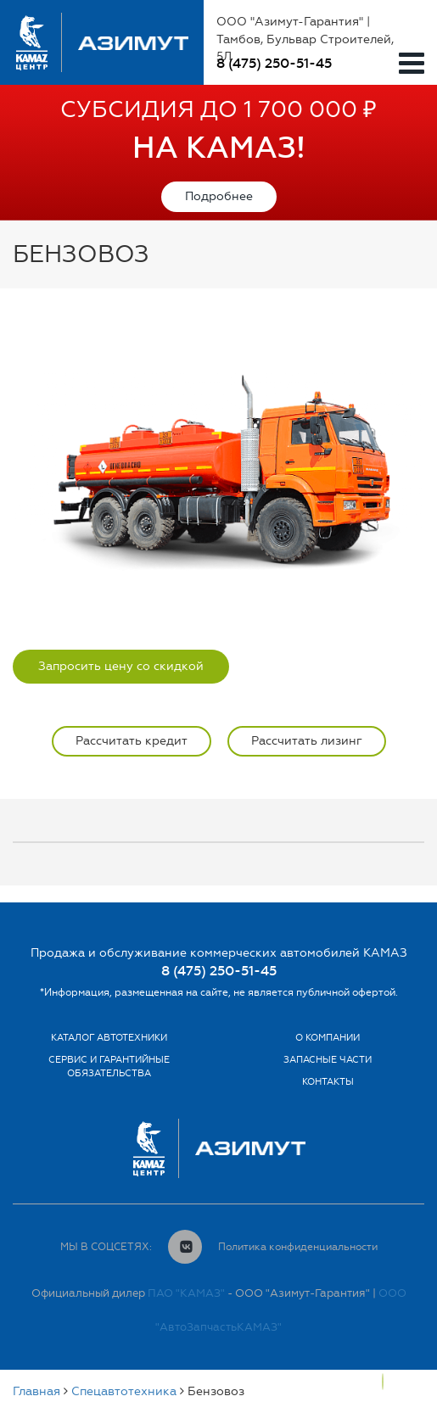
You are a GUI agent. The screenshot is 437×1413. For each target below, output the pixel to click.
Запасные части (327, 1059)
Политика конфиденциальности (298, 1247)
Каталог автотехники (109, 1037)
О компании (327, 1037)
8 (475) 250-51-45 (274, 63)
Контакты (328, 1081)
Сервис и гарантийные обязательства (109, 1066)
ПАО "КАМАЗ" (186, 1293)
